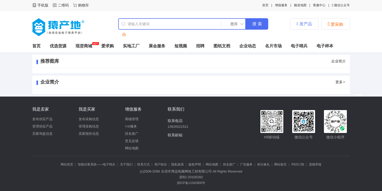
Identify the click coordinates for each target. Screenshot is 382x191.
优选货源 (58, 46)
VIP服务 (131, 126)
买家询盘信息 (42, 134)
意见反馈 (132, 141)
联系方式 (143, 164)
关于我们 (126, 164)
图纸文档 (222, 46)
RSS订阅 (297, 164)
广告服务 (246, 164)
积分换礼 (263, 164)
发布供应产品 (42, 119)
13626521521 (178, 127)
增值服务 (281, 5)
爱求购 (107, 46)
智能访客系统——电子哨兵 (96, 164)
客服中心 (319, 5)
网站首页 (67, 164)
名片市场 (273, 46)
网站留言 (280, 164)
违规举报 (315, 164)
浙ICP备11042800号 (191, 183)
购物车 (83, 5)
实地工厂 (131, 46)
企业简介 (338, 61)
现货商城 (84, 46)
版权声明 (195, 164)
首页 (265, 5)
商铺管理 (132, 119)
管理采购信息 (89, 126)
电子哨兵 (299, 46)
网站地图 (132, 148)
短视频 (180, 46)
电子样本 (325, 46)
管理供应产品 (42, 126)
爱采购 (335, 24)
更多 (340, 82)
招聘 (200, 46)
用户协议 (160, 164)
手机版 (42, 5)
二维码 (63, 5)
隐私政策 (177, 164)
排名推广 (132, 134)
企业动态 (247, 46)
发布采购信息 (89, 119)
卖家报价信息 (89, 134)
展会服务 (157, 46)
